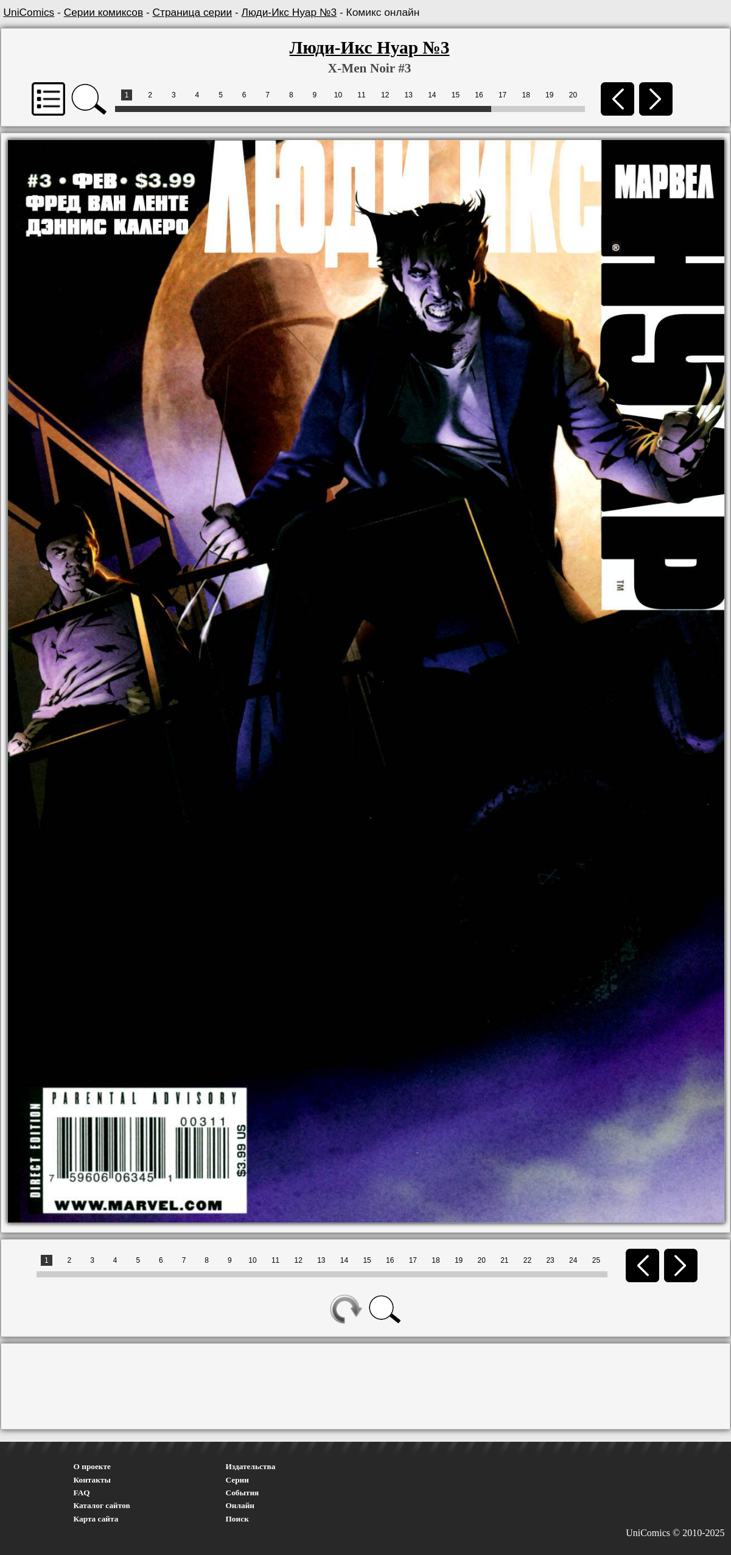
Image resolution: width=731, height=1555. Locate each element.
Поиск (237, 1518)
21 (504, 1260)
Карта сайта (96, 1518)
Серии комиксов (103, 12)
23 (550, 1260)
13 (409, 95)
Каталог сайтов (102, 1505)
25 (596, 1260)
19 (549, 95)
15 (456, 95)
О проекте (92, 1466)
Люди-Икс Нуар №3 (289, 12)
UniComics (29, 12)
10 (338, 95)
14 (432, 95)
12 (385, 95)
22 (527, 1260)
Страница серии (193, 12)
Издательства (251, 1466)
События (242, 1492)
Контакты (92, 1479)
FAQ (82, 1492)
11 (361, 95)
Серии (237, 1479)
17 (502, 95)
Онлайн (240, 1505)
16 (479, 95)
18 (526, 95)
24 (573, 1260)
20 (573, 95)
